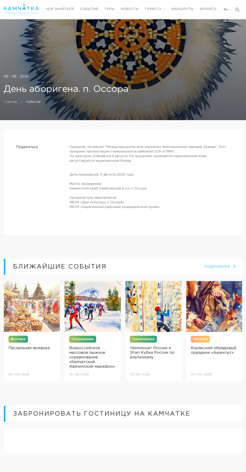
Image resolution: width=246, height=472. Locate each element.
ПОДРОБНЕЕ (220, 266)
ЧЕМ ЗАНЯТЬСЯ (60, 9)
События (89, 9)
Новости (130, 9)
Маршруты (183, 9)
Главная (10, 101)
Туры (109, 9)
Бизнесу (208, 9)
